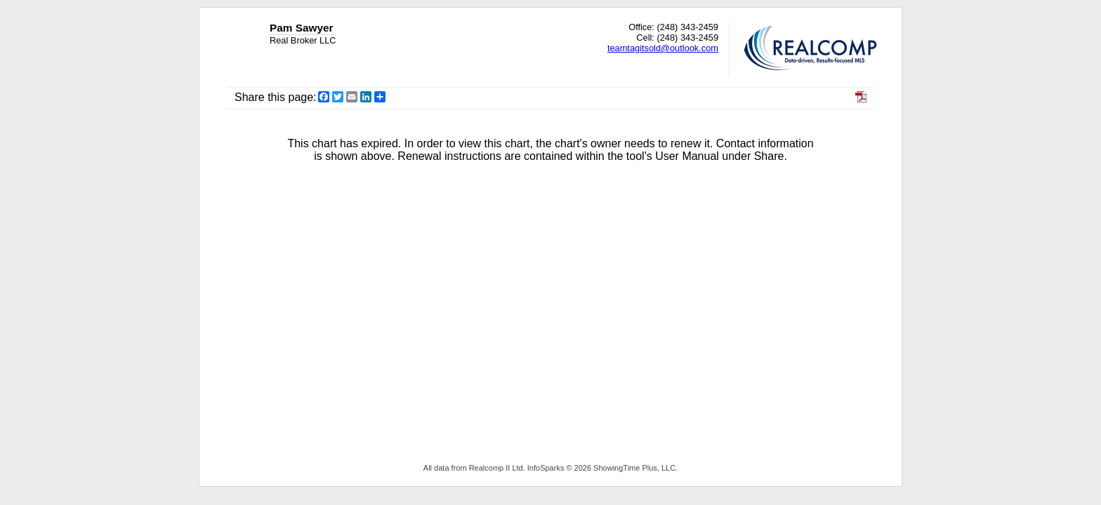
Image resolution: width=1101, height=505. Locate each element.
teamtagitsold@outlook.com (662, 48)
